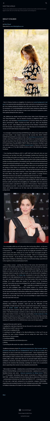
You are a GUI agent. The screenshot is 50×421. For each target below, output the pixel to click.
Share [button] (4, 395)
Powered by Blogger (25, 410)
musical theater (29, 145)
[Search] (46, 2)
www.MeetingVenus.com (16, 26)
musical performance (23, 120)
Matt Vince (29, 413)
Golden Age (22, 275)
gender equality (13, 307)
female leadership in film (40, 314)
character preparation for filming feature (31, 373)
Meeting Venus (9, 6)
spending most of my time (36, 137)
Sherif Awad (7, 24)
